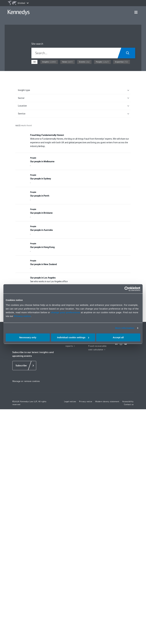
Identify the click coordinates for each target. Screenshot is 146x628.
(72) (121, 62)
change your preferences (65, 312)
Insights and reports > (71, 344)
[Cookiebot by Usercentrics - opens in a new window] (126, 289)
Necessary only (27, 337)
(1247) (102, 62)
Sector (73, 98)
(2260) (49, 62)
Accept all (118, 337)
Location (73, 105)
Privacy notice (22, 316)
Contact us (129, 404)
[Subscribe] (24, 365)
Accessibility (128, 401)
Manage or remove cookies (26, 381)
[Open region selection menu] (18, 3)
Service (73, 113)
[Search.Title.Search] (129, 53)
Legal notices (70, 401)
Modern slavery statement (107, 401)
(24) (84, 62)
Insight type (73, 90)
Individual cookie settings (73, 337)
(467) (67, 62)
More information (124, 328)
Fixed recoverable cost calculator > (97, 348)
